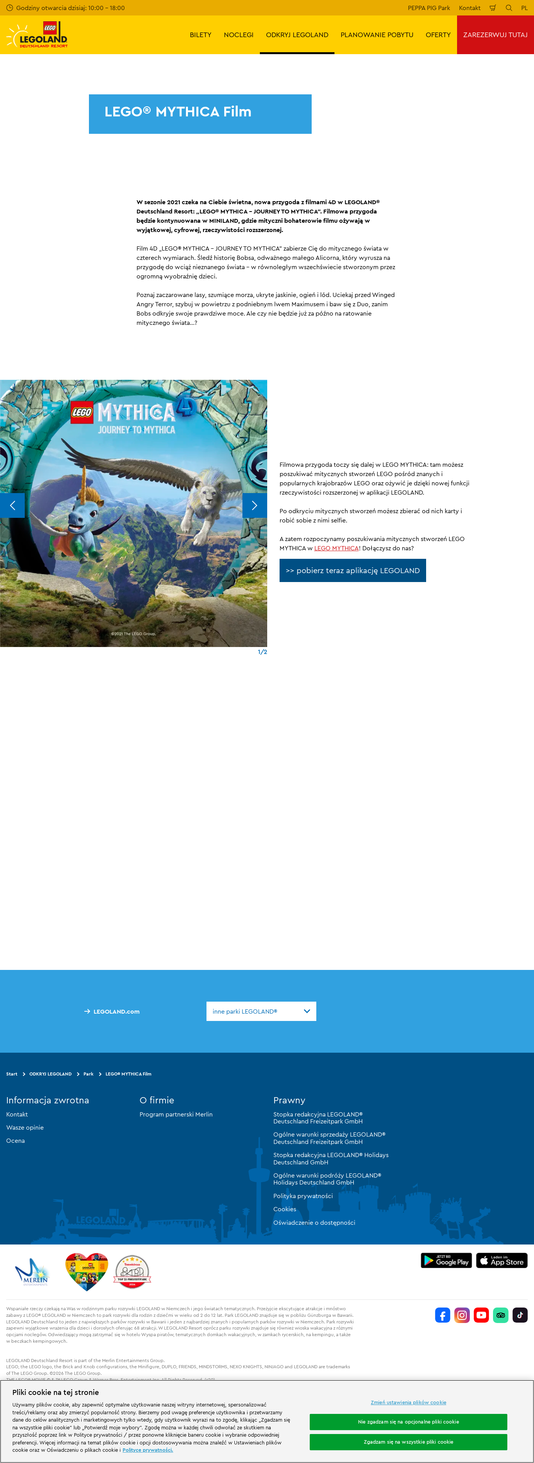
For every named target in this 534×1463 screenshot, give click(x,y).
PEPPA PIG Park (429, 8)
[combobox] (261, 1011)
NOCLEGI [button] (239, 34)
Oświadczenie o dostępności (314, 1222)
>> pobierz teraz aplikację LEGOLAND (353, 570)
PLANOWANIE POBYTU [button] (377, 34)
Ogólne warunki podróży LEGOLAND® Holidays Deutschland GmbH (327, 1178)
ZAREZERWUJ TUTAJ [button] (495, 34)
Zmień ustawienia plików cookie (408, 1402)
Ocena (15, 1140)
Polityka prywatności (303, 1195)
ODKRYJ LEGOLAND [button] (297, 34)
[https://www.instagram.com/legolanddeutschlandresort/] (462, 1315)
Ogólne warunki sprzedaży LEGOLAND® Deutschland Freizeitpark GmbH (329, 1137)
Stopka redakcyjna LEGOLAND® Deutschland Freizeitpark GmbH (318, 1117)
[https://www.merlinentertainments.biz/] (33, 1271)
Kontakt (470, 8)
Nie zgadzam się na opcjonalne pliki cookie (408, 1422)
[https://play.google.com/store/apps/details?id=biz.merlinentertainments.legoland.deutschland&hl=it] (447, 1260)
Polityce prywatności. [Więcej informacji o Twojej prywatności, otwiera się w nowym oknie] (148, 1450)
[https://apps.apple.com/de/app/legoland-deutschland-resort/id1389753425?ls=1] (502, 1260)
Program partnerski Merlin (176, 1114)
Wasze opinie (25, 1127)
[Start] (87, 1271)
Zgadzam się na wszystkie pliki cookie (409, 1442)
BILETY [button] (201, 34)
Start (11, 1073)
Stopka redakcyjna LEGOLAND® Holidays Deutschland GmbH (331, 1158)
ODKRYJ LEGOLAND (50, 1073)
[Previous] (12, 505)
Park (89, 1073)
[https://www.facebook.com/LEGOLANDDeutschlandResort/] (442, 1315)
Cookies (284, 1209)
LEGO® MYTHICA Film (129, 1073)
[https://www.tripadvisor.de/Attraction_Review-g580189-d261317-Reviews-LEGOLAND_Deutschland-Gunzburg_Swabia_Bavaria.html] (500, 1315)
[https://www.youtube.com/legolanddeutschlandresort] (481, 1315)
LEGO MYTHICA (336, 548)
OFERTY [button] (438, 34)
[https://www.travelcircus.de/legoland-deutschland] (132, 1271)
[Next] (254, 505)
